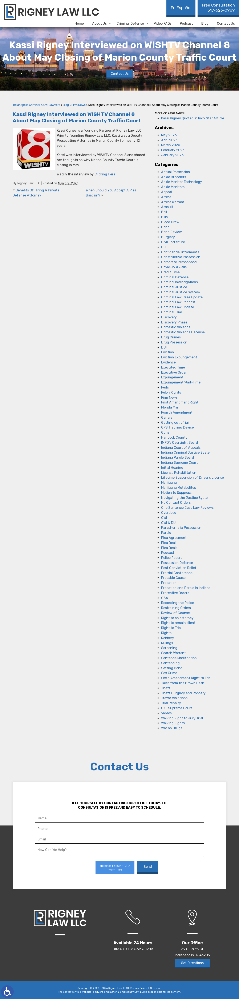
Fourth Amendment (177, 412)
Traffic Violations (174, 698)
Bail (164, 212)
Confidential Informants (180, 252)
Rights (166, 633)
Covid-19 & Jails (174, 267)
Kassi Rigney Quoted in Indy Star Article (192, 118)
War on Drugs (171, 728)
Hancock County (174, 437)
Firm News (79, 105)
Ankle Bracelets (173, 177)
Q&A (164, 598)
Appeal (166, 192)
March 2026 (170, 145)
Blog (204, 23)
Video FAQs (162, 23)
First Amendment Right (179, 402)
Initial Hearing (172, 468)
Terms (119, 870)
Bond (165, 227)
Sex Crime (169, 673)
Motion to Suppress (176, 493)
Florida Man (170, 407)
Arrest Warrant (173, 202)
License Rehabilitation (178, 473)
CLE (164, 247)
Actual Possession (175, 172)
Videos (166, 713)
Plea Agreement (174, 538)
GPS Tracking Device (177, 427)
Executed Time (173, 367)
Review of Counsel (176, 613)
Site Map (155, 988)
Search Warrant (173, 653)
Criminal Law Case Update (182, 297)
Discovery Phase (174, 322)
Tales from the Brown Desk (182, 683)
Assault (167, 207)
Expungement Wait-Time (180, 382)
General (167, 417)
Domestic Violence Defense (183, 332)
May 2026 (169, 135)
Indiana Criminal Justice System (186, 452)
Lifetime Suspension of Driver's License (192, 477)
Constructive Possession (180, 257)
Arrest (166, 197)
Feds (165, 387)
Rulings (167, 643)
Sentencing (170, 663)
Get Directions (192, 963)
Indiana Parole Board (177, 457)
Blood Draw (170, 222)
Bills (164, 217)
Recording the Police (177, 603)
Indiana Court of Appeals (180, 448)
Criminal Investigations (179, 282)
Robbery (167, 638)
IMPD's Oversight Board (179, 443)
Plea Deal (168, 543)
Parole (166, 533)
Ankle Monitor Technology (181, 182)
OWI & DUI (169, 523)
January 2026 (172, 155)
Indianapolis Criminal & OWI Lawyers (36, 105)
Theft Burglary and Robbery (183, 693)
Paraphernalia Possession (181, 528)
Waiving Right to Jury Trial (182, 718)
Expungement (172, 377)
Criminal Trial (171, 312)
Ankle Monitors (173, 187)
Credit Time (170, 272)
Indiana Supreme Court (179, 463)
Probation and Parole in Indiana (186, 588)
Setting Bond (171, 668)
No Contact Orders (176, 503)
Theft (165, 688)
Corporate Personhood (179, 262)
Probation (169, 583)
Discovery (169, 317)
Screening (169, 648)
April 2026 (169, 140)
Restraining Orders (176, 608)
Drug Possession (174, 342)
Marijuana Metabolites (178, 488)
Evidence (168, 362)
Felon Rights (171, 392)
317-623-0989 (218, 8)
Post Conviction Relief (179, 568)
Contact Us (226, 23)
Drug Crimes (171, 337)
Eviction (167, 352)
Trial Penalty (171, 703)
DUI (164, 347)
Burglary (168, 237)
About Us (99, 23)
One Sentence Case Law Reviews (187, 508)
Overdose (168, 513)
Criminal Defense (130, 23)
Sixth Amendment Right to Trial (186, 678)
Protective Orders (175, 593)
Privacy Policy (138, 988)
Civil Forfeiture (173, 242)
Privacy (111, 870)
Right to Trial (171, 628)
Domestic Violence (175, 327)
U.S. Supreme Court (176, 708)
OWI (164, 518)
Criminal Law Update (177, 307)
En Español (181, 7)
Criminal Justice (174, 287)
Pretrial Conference (177, 573)
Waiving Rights (173, 723)
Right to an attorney (177, 618)
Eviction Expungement (179, 357)
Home (79, 23)
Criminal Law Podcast (178, 302)
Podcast (186, 23)
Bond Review (171, 232)
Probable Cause (173, 578)
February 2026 (173, 150)
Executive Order (174, 372)
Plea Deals (169, 548)
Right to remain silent (178, 623)
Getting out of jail (175, 423)
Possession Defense (177, 563)
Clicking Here (104, 174)
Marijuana (169, 483)
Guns (165, 432)
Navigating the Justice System (186, 498)
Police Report (171, 558)
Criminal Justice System (180, 292)
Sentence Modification (179, 658)
